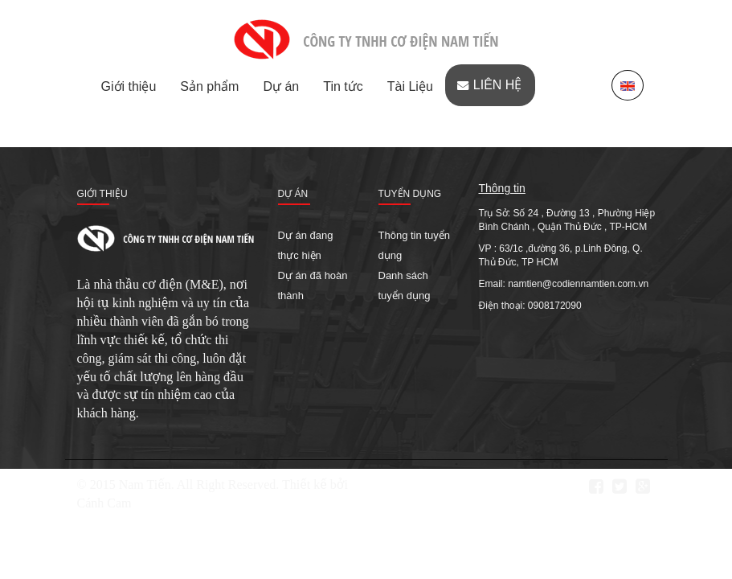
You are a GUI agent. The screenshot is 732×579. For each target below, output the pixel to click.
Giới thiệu (129, 86)
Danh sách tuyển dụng (404, 285)
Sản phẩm (209, 86)
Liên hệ (497, 85)
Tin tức (343, 86)
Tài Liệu (410, 86)
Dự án (281, 86)
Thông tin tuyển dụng (414, 245)
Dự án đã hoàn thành (313, 285)
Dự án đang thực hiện (305, 245)
